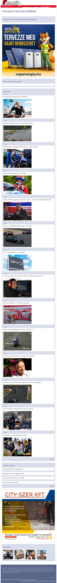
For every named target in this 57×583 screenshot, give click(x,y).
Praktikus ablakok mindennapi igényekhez (13, 469)
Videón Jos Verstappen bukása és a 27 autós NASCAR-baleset (18, 132)
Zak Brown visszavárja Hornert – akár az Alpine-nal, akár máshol (18, 366)
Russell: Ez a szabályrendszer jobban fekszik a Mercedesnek (17, 236)
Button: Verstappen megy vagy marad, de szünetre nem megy (18, 419)
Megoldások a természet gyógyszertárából (13, 473)
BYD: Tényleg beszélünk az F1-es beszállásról (17, 261)
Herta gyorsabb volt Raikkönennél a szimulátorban (17, 107)
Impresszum (24, 581)
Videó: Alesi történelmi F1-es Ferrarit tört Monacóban (17, 313)
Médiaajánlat (31, 581)
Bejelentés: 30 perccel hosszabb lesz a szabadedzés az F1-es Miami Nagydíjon (22, 392)
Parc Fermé (6, 91)
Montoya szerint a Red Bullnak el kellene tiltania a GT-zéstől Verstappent (20, 157)
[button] (54, 6)
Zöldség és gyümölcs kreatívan (10, 482)
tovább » (52, 459)
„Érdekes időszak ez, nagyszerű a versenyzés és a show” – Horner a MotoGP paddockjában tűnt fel (27, 209)
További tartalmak (9, 465)
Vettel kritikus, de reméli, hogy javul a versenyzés (17, 445)
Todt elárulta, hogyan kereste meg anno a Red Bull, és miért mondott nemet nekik (23, 286)
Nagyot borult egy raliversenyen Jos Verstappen (17, 183)
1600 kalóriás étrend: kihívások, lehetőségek (13, 478)
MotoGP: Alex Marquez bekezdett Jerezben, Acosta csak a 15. (18, 339)
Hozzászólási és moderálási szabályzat (44, 581)
